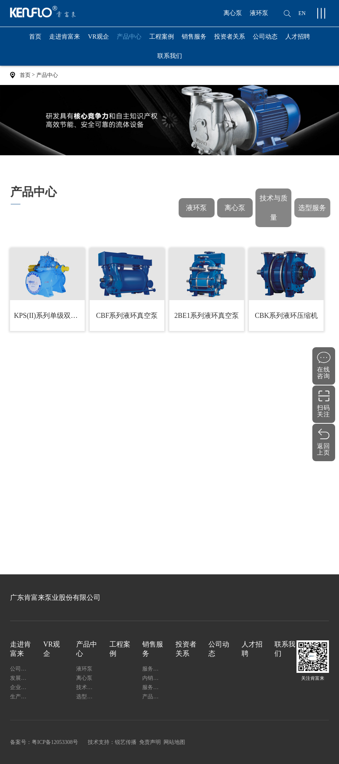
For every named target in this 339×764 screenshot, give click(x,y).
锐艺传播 (125, 742)
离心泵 (232, 13)
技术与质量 (275, 207)
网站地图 (174, 742)
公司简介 (21, 669)
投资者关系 (229, 36)
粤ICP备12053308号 (55, 742)
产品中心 (129, 39)
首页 (35, 36)
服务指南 (153, 687)
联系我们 (169, 56)
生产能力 (21, 696)
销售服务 (194, 39)
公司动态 (265, 36)
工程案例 (161, 36)
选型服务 (314, 208)
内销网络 (153, 678)
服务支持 (153, 669)
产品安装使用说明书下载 (153, 696)
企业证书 (21, 687)
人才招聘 (297, 36)
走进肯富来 (64, 39)
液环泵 (259, 13)
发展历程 (21, 678)
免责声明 (150, 742)
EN (302, 13)
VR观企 (98, 36)
